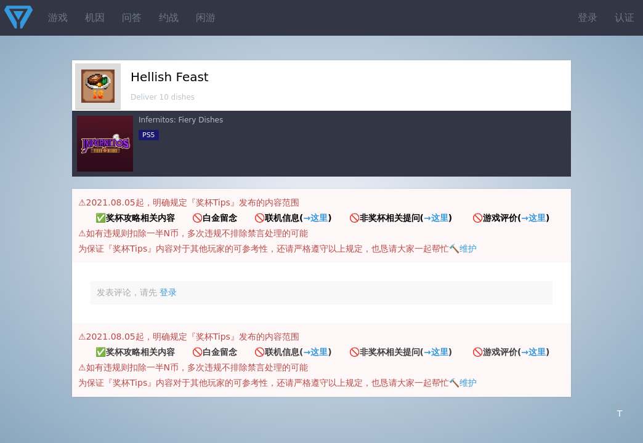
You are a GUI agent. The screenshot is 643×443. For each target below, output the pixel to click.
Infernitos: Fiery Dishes (181, 120)
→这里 (315, 218)
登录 (587, 17)
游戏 (58, 17)
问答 (132, 17)
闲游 (206, 17)
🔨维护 (463, 248)
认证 (624, 17)
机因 (95, 17)
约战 (169, 17)
